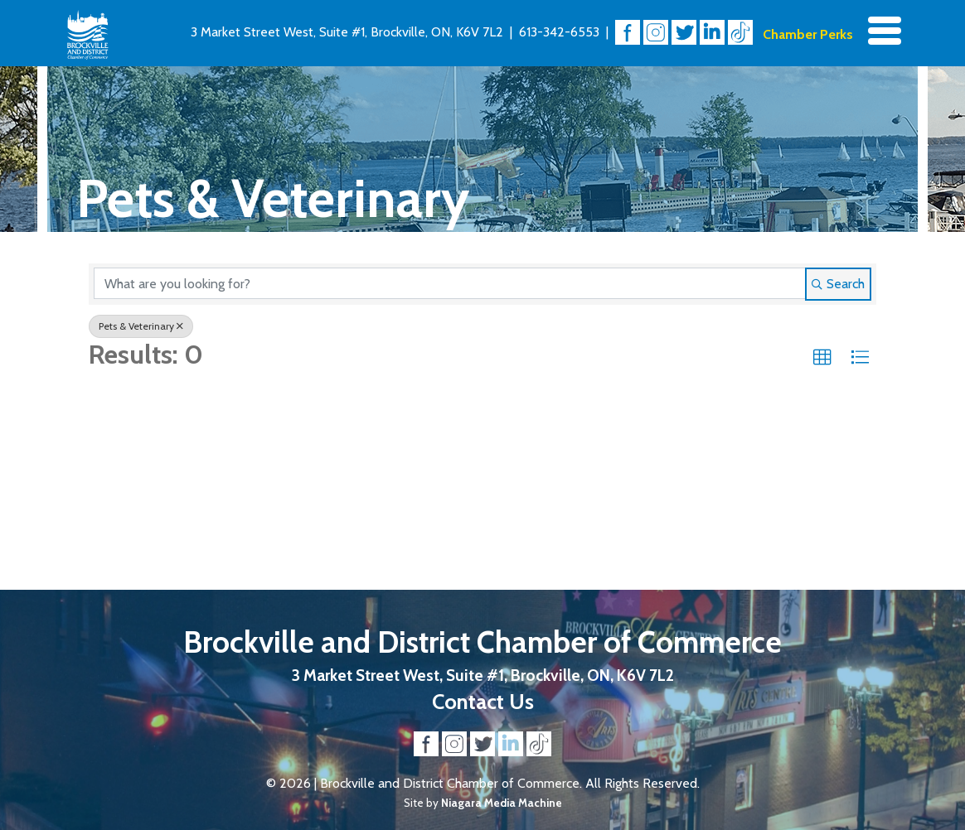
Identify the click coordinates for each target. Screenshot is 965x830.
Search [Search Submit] (838, 284)
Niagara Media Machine (501, 802)
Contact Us (483, 701)
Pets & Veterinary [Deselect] (141, 326)
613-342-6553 (559, 32)
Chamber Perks (808, 34)
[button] (822, 357)
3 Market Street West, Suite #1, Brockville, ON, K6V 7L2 (347, 32)
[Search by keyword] (450, 283)
